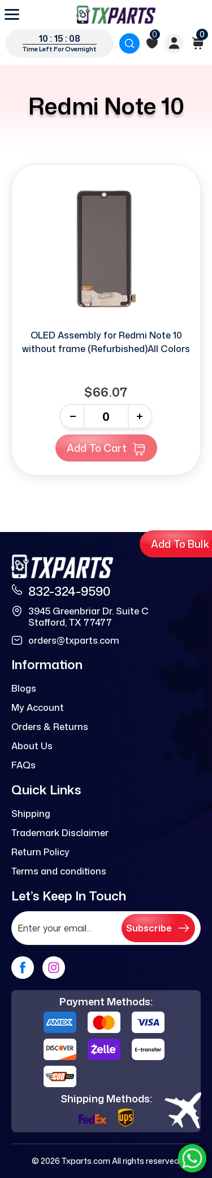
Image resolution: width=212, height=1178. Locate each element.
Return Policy (40, 852)
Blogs (23, 688)
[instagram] (53, 967)
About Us (32, 745)
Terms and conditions (58, 871)
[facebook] (22, 967)
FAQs (23, 765)
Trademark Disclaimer (60, 832)
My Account (37, 707)
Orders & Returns (49, 726)
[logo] (115, 15)
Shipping (30, 813)
